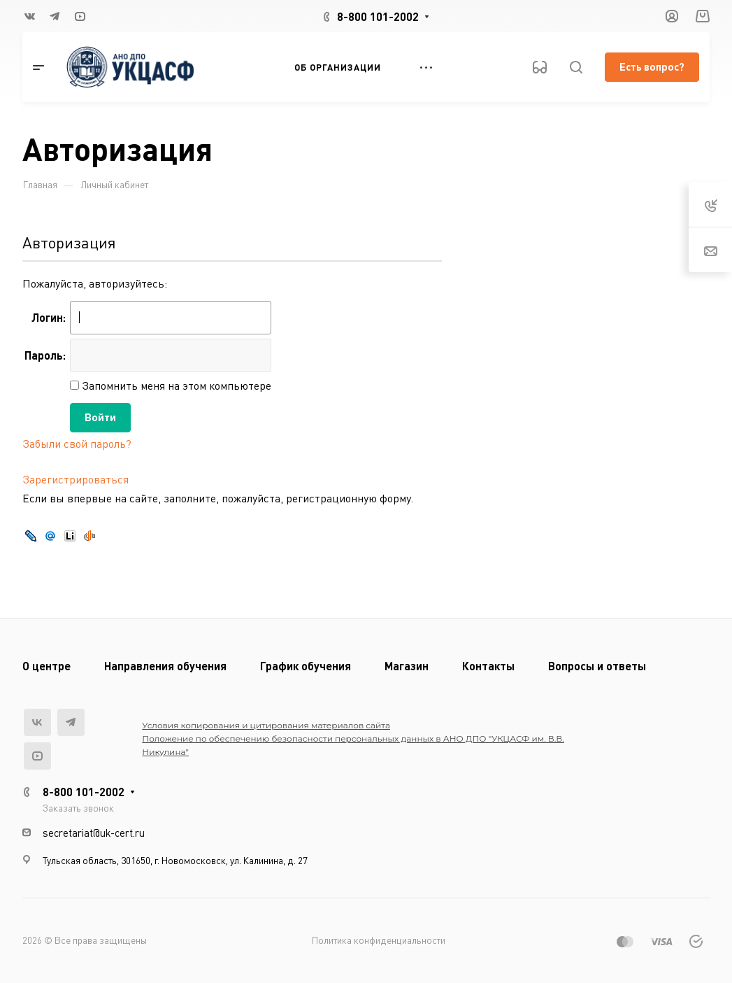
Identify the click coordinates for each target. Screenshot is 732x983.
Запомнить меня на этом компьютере (175, 386)
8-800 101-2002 (378, 16)
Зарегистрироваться (75, 479)
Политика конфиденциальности (378, 940)
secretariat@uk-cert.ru (94, 832)
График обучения (305, 665)
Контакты (488, 665)
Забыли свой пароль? (76, 444)
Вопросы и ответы (597, 665)
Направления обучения (165, 665)
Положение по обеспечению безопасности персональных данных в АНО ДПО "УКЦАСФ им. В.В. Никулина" (353, 745)
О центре (46, 665)
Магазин (407, 665)
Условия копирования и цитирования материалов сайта (266, 725)
